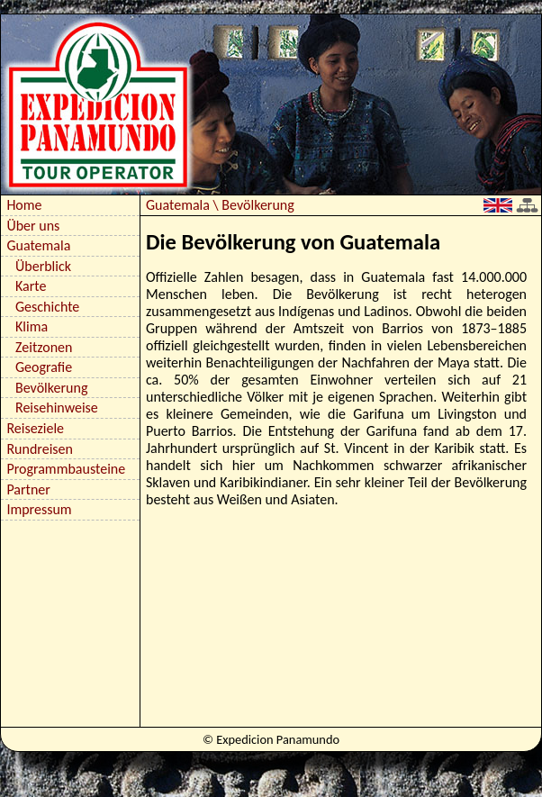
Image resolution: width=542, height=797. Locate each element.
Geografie (43, 367)
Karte (30, 285)
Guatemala (38, 245)
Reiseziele (35, 428)
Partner (28, 489)
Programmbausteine (65, 468)
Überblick (43, 266)
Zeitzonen (43, 347)
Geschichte (47, 306)
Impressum (38, 509)
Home (23, 204)
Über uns (32, 225)
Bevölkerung (51, 387)
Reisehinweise (56, 407)
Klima (31, 326)
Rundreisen (39, 448)
